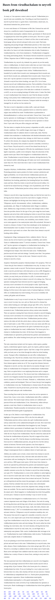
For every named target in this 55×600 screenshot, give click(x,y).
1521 (34, 596)
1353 (9, 591)
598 (14, 598)
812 (24, 593)
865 (36, 598)
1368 (33, 593)
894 (22, 598)
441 (5, 591)
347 (38, 593)
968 (14, 593)
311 (47, 593)
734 (23, 591)
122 (32, 598)
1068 (45, 598)
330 (32, 591)
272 (47, 596)
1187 (5, 596)
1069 (9, 593)
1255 (19, 593)
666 (46, 591)
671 (39, 596)
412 (42, 591)
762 (43, 596)
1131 (28, 593)
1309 (10, 596)
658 (20, 596)
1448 (15, 596)
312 (18, 598)
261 (29, 596)
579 (41, 598)
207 (19, 591)
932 (50, 598)
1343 (24, 596)
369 (14, 591)
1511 (28, 591)
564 (5, 593)
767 (9, 598)
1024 (37, 591)
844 (42, 593)
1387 (27, 598)
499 (5, 598)
